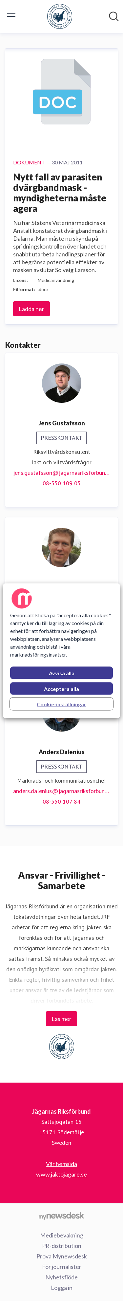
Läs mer (61, 1018)
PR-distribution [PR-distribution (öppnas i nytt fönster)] (61, 1245)
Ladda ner (31, 308)
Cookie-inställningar (61, 704)
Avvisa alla (61, 673)
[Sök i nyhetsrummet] (114, 16)
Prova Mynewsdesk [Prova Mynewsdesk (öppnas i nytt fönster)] (61, 1256)
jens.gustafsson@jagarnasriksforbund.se (61, 472)
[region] (61, 650)
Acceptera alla (61, 688)
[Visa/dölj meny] (11, 16)
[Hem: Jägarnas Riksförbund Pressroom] (59, 16)
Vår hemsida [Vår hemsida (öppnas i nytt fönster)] (61, 1163)
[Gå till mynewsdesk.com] (61, 1215)
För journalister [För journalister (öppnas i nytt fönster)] (61, 1266)
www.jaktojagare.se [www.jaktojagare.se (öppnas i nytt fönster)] (61, 1174)
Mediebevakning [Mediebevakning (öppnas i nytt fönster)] (61, 1235)
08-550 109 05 (62, 483)
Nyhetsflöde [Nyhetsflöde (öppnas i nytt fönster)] (61, 1277)
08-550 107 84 (61, 801)
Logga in (61, 1287)
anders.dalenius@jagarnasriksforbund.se (61, 791)
